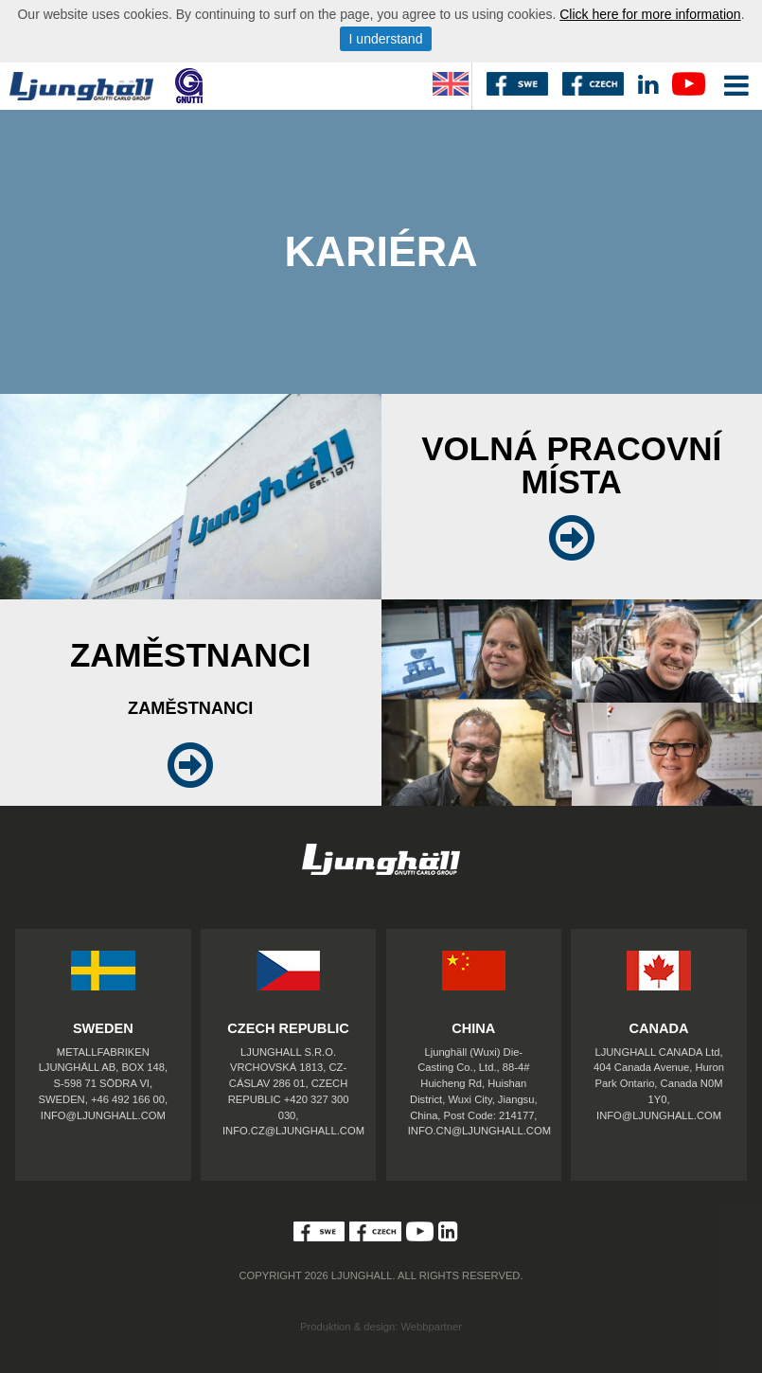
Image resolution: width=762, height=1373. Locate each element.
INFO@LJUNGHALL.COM (103, 1115)
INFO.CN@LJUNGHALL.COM (479, 1130)
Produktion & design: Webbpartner (381, 1326)
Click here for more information (649, 14)
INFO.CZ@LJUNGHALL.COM (293, 1130)
